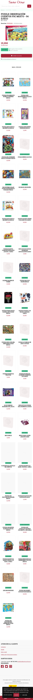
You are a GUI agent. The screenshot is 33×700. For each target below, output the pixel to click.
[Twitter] (6, 666)
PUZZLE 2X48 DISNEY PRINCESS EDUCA (25, 127)
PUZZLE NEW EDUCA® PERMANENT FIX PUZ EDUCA (24, 560)
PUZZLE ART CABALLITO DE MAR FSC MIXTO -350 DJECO (24, 529)
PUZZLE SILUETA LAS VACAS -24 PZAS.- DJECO (25, 312)
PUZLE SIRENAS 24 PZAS (25, 157)
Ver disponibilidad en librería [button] (8, 59)
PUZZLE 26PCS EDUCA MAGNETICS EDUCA (8, 127)
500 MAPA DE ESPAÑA (25, 187)
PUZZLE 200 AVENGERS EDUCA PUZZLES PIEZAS (8, 157)
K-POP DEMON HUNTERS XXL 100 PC (8, 405)
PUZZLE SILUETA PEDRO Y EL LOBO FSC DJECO (25, 219)
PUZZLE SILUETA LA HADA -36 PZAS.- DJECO (25, 466)
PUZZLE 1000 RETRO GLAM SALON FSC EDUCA (8, 529)
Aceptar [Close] (16, 695)
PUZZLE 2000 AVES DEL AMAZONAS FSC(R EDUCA (8, 343)
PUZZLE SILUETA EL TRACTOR (8, 374)
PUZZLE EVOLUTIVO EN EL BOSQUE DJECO (24, 496)
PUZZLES (10, 23)
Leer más (24, 695)
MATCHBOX (8, 435)
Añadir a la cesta (16, 55)
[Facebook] (2, 666)
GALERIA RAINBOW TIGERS (8, 281)
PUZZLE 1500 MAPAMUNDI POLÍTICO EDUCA (25, 97)
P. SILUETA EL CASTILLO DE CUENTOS (8, 466)
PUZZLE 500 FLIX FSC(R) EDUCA (25, 281)
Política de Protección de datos (9, 654)
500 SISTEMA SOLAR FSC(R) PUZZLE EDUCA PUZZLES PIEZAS (8, 188)
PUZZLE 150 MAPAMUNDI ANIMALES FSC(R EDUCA (8, 622)
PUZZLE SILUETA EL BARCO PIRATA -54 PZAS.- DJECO (8, 560)
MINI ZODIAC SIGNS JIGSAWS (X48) (24, 436)
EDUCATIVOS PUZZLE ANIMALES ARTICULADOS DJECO (24, 250)
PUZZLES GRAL (18, 23)
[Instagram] (10, 666)
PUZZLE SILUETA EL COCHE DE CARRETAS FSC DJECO (25, 375)
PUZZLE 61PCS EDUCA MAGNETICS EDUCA (8, 219)
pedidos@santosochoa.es (24, 661)
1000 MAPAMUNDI (8, 590)
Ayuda (2, 649)
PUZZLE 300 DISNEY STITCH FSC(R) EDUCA (24, 591)
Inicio (3, 10)
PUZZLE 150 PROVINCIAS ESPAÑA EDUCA (8, 497)
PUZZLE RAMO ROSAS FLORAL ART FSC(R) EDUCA (8, 312)
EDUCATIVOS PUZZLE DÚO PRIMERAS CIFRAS (25, 405)
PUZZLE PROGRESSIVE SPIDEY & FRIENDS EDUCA (8, 97)
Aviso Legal (4, 652)
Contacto (3, 647)
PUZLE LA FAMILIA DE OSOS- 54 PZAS (24, 342)
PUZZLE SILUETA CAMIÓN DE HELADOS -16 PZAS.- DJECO (8, 250)
